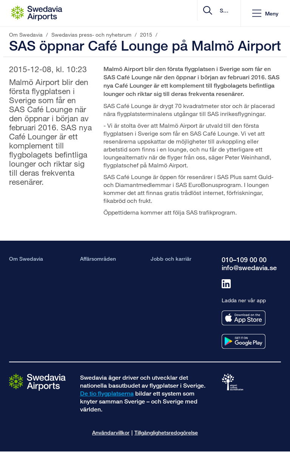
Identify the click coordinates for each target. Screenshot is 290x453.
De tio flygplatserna (107, 393)
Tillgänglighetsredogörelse (166, 432)
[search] (189, 13)
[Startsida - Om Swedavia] (36, 13)
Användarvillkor (111, 432)
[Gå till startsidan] (37, 382)
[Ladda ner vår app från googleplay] (243, 341)
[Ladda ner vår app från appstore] (243, 318)
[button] (265, 13)
